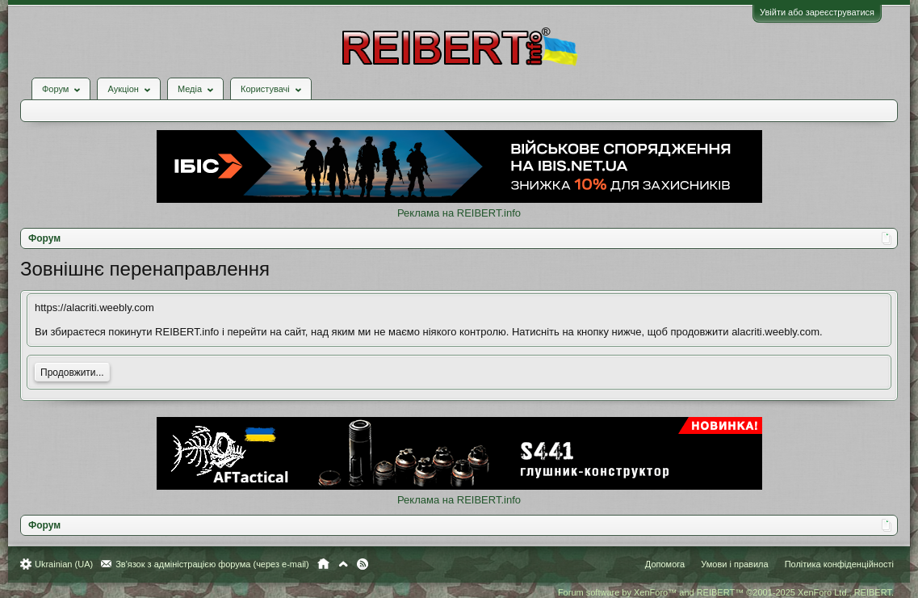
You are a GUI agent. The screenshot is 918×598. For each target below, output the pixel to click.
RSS (362, 564)
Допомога (665, 564)
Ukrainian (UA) (64, 564)
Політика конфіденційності (839, 564)
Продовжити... (72, 372)
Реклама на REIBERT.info (459, 213)
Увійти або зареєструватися (817, 12)
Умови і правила (734, 564)
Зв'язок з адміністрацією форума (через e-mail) (212, 564)
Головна (323, 564)
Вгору (343, 564)
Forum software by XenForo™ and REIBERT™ (726, 592)
